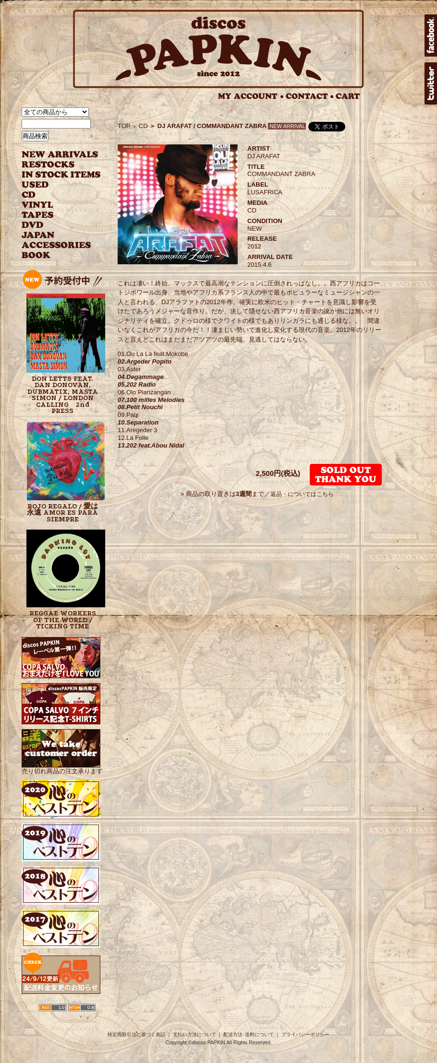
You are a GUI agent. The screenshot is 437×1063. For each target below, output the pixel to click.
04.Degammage (140, 376)
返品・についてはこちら (302, 494)
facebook (431, 35)
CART (348, 96)
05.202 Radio (137, 384)
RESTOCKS (54, 164)
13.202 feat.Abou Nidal (151, 445)
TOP (124, 126)
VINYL (38, 205)
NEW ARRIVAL (60, 154)
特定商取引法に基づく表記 (136, 1034)
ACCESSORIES (56, 245)
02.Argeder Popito (144, 361)
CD (29, 195)
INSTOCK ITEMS (61, 174)
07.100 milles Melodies (151, 399)
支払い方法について (194, 1034)
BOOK (36, 255)
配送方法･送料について (248, 1034)
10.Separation (138, 422)
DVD (32, 225)
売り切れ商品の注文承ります (62, 767)
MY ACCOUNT (251, 96)
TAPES (38, 215)
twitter (431, 83)
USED (54, 185)
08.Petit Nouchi (140, 407)
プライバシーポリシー (305, 1034)
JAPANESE (54, 235)
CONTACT (310, 96)
